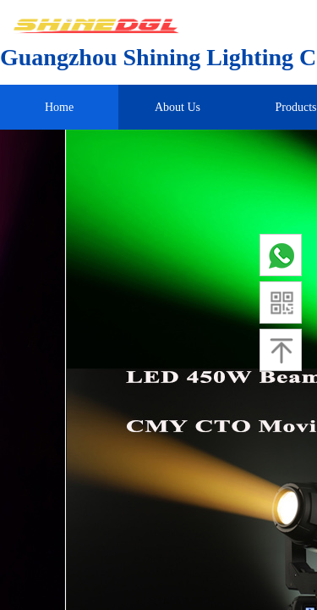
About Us (177, 107)
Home (59, 107)
